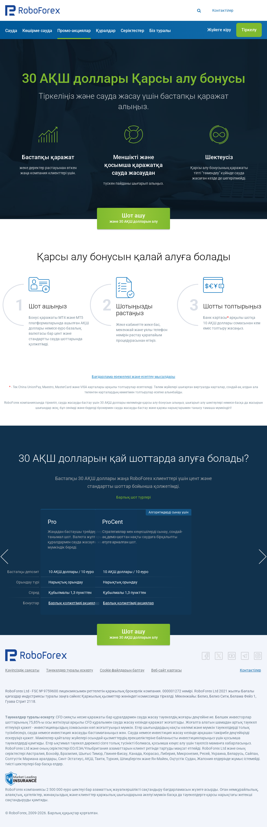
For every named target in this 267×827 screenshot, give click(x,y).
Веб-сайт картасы (166, 669)
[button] (32, 10)
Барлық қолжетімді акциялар (101, 601)
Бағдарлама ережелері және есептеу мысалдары (133, 377)
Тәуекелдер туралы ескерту (69, 669)
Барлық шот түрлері (133, 497)
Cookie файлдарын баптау (122, 669)
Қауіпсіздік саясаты (22, 669)
